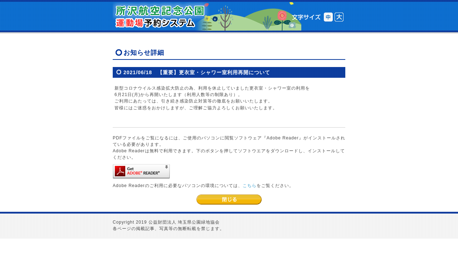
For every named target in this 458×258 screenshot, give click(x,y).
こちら (250, 185)
